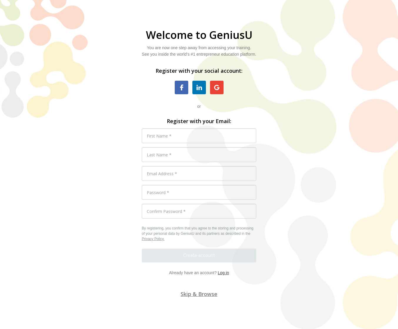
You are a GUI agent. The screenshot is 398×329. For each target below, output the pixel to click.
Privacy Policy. (153, 239)
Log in (223, 272)
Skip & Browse (199, 293)
